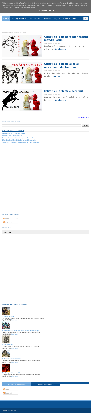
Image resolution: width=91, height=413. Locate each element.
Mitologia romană (8, 316)
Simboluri (37, 18)
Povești (74, 18)
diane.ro (14, 410)
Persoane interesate (45, 384)
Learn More (42, 10)
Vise (30, 18)
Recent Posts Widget (6, 379)
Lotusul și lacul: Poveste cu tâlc (12, 136)
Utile (5, 27)
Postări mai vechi (83, 117)
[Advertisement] (18, 178)
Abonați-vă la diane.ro (16, 384)
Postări (6, 218)
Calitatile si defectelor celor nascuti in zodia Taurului (61, 65)
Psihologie (66, 18)
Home (7, 18)
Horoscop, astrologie (18, 18)
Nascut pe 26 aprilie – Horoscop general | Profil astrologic (20, 142)
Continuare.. (60, 49)
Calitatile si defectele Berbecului (64, 91)
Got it (51, 10)
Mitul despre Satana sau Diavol (12, 373)
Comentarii (7, 222)
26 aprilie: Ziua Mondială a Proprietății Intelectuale (19, 140)
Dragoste (57, 18)
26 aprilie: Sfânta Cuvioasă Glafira (13, 133)
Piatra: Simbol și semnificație (11, 359)
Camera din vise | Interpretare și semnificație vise (18, 138)
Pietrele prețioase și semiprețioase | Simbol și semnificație (20, 330)
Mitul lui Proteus (7, 344)
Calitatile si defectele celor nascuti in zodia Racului (66, 38)
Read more (14, 320)
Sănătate (83, 22)
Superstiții (47, 18)
